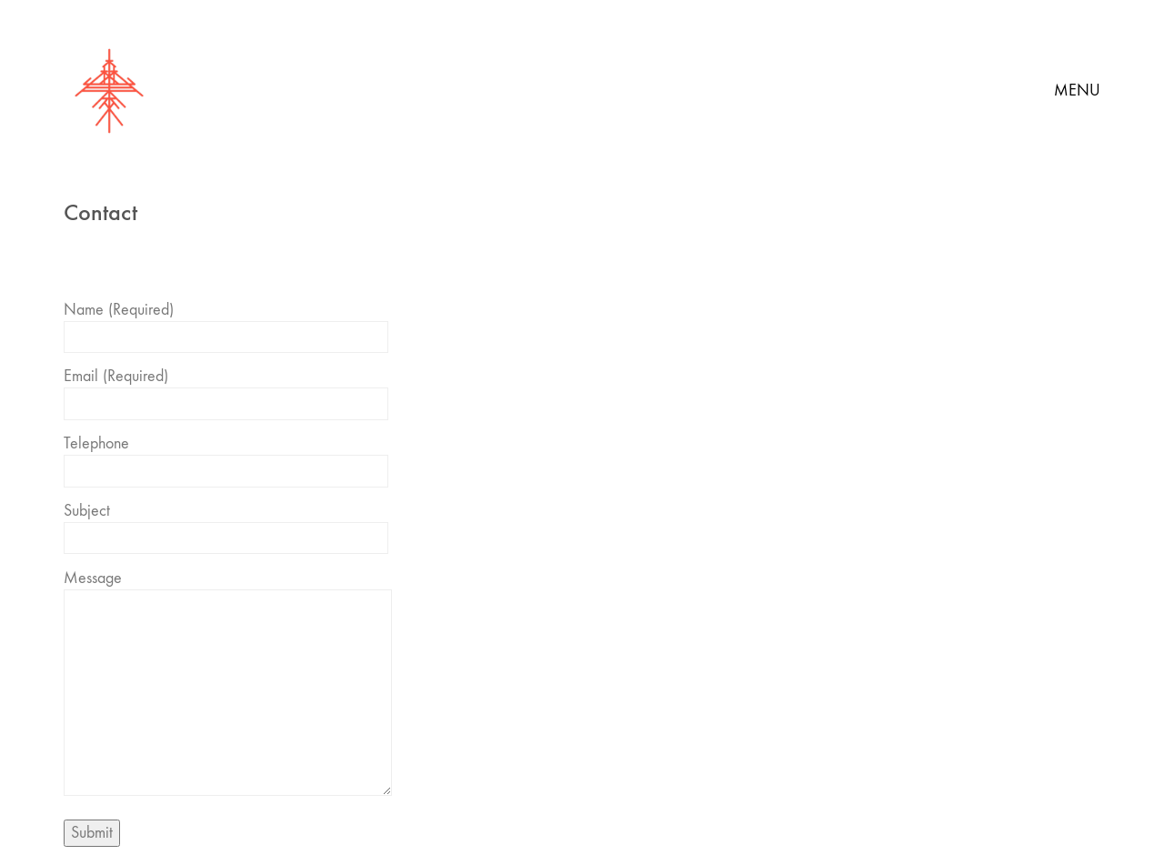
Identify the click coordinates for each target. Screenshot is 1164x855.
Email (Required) (226, 390)
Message (228, 684)
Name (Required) (226, 323)
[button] (1077, 91)
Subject (226, 524)
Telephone (226, 457)
